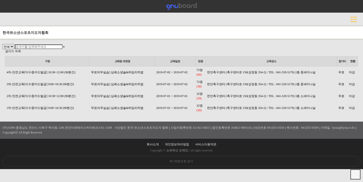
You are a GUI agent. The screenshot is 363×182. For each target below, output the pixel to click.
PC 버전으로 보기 (181, 161)
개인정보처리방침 (177, 144)
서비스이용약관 (205, 144)
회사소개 (153, 144)
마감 (352, 72)
